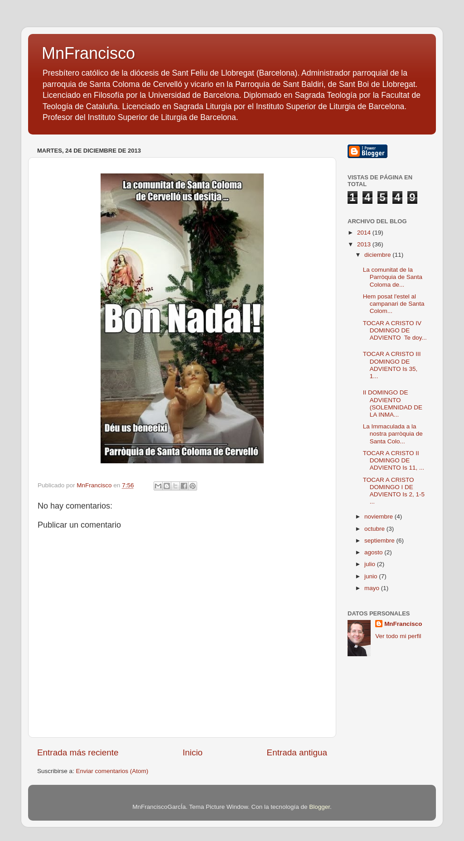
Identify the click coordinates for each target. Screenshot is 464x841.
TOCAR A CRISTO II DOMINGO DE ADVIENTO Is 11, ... (394, 460)
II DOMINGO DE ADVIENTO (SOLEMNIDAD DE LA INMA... (392, 403)
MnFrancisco (88, 53)
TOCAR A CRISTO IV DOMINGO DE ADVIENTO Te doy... (395, 330)
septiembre (380, 540)
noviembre (379, 516)
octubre (375, 528)
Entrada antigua (297, 752)
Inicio (193, 752)
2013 (364, 244)
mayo (372, 588)
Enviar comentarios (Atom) (112, 771)
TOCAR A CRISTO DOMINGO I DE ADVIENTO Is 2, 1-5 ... (394, 490)
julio (370, 564)
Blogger (319, 806)
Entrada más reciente (78, 752)
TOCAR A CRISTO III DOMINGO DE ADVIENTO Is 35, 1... (392, 365)
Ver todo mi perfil (398, 636)
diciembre (378, 254)
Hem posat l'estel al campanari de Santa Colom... (394, 303)
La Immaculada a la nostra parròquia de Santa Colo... (393, 433)
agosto (374, 552)
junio (371, 576)
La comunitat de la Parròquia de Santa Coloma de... (392, 277)
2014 (364, 232)
